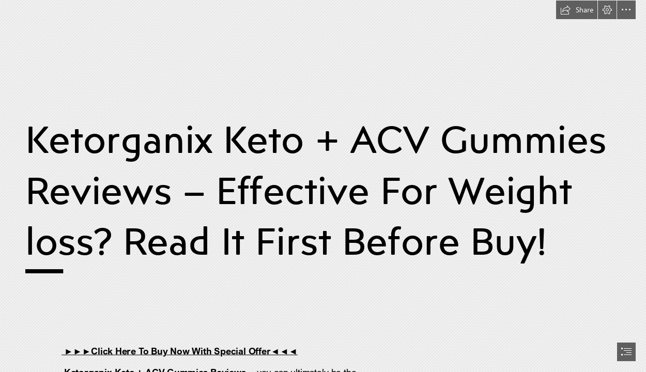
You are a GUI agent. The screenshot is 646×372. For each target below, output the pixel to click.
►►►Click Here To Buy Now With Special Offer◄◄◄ (179, 350)
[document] (323, 186)
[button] (576, 10)
